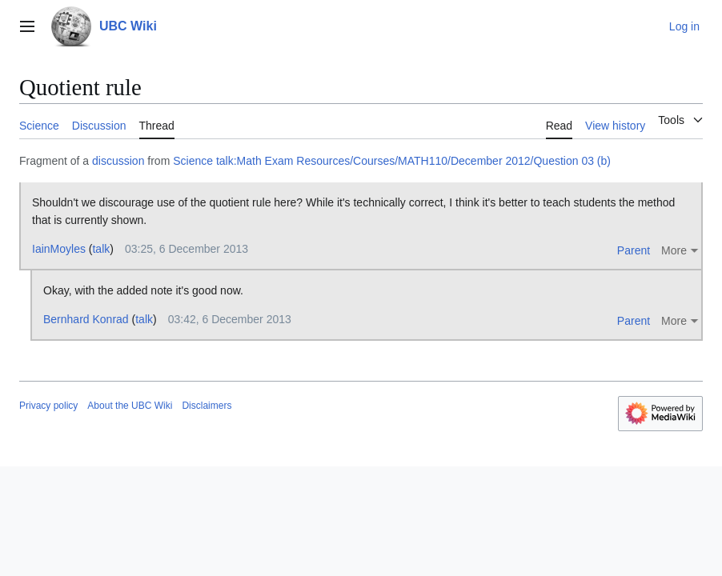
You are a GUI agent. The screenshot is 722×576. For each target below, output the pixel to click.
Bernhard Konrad (86, 319)
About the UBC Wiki (129, 405)
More (674, 250)
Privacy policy (48, 405)
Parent (633, 250)
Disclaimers (206, 405)
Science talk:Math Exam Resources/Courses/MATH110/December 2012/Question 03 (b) (392, 160)
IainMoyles (59, 248)
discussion (118, 160)
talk (101, 248)
